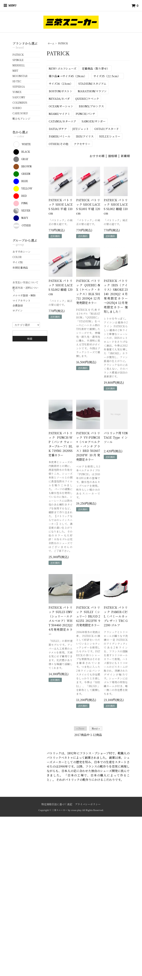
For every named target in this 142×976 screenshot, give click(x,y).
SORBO (17, 108)
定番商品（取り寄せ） (95, 68)
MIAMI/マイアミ (59, 114)
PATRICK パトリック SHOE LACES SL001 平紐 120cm (88, 206)
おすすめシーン (22, 251)
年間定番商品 (20, 267)
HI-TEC (17, 81)
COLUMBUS (20, 102)
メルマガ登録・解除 (24, 295)
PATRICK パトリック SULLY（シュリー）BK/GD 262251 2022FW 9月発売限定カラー (88, 616)
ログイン (18, 310)
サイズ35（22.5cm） (107, 76)
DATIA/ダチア (58, 129)
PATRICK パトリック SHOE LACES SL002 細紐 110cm (116, 206)
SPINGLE (18, 60)
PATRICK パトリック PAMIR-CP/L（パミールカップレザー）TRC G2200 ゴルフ (116, 616)
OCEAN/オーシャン (61, 106)
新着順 (125, 156)
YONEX (17, 92)
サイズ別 (18, 262)
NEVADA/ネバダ (59, 99)
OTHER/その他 (58, 144)
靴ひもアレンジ (21, 118)
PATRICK (63, 43)
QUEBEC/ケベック (87, 99)
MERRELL (19, 65)
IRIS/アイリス (85, 136)
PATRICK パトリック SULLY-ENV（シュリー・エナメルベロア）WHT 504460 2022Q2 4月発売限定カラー (60, 620)
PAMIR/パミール (59, 136)
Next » (96, 728)
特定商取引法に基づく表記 (56, 804)
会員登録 (18, 305)
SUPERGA (19, 86)
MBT (15, 70)
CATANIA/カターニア (62, 121)
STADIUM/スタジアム (92, 83)
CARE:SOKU (20, 113)
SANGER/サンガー (94, 121)
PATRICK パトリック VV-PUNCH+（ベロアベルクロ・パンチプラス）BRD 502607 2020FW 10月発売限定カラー (88, 446)
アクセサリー (82, 144)
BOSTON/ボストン (60, 91)
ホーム (51, 43)
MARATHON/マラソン (92, 91)
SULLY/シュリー (109, 136)
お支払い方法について (25, 282)
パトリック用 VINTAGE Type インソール (116, 437)
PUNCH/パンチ (85, 114)
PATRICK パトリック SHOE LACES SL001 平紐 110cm (60, 206)
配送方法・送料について (25, 288)
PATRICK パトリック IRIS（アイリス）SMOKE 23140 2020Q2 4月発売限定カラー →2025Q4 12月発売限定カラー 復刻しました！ (116, 296)
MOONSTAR (20, 76)
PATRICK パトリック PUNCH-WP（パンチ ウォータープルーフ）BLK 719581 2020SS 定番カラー (60, 444)
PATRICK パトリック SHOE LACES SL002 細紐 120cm (60, 287)
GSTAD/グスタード (106, 129)
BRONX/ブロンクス (91, 106)
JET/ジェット (80, 129)
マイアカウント (22, 300)
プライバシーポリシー (88, 804)
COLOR (17, 257)
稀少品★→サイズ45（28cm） (68, 76)
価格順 (112, 156)
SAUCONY (19, 97)
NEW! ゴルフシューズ (62, 68)
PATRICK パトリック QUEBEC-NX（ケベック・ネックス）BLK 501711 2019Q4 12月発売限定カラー (88, 292)
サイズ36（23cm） (61, 83)
